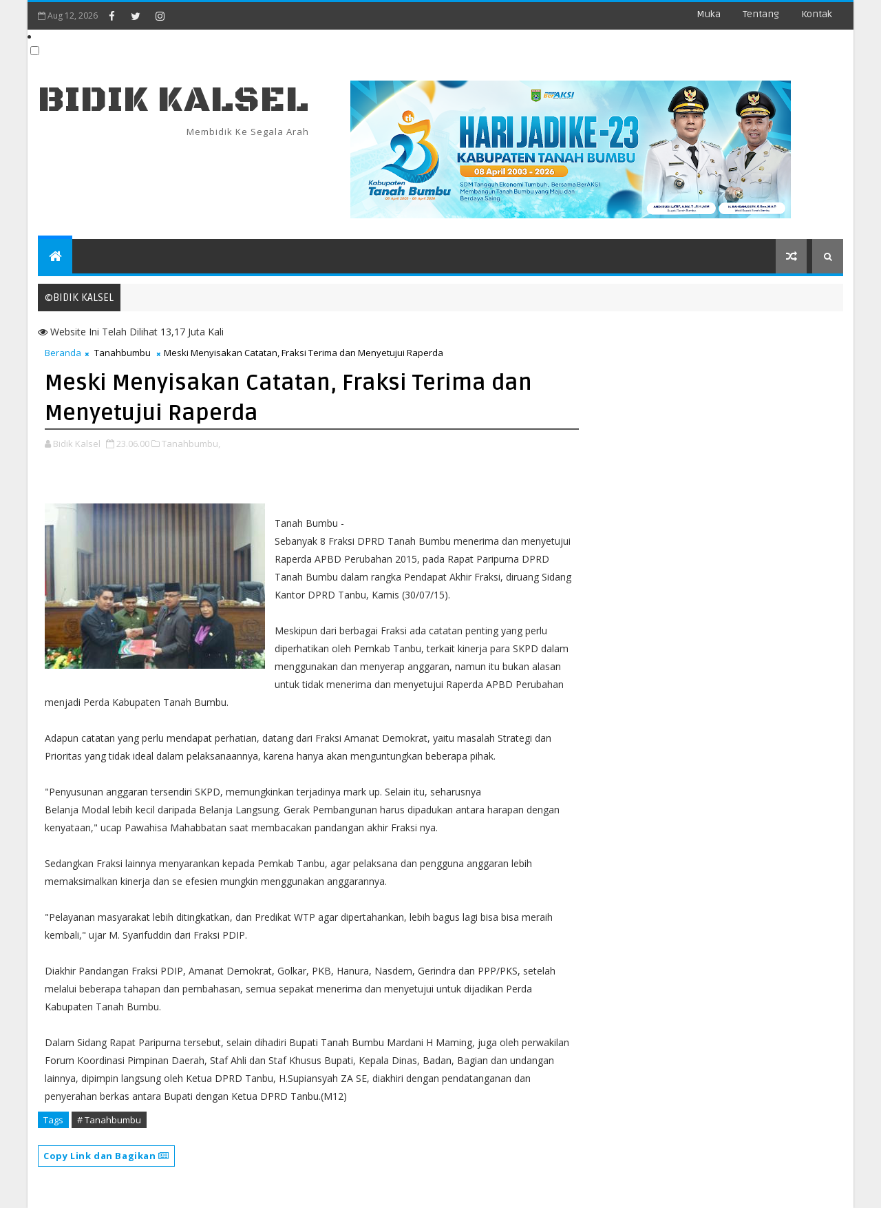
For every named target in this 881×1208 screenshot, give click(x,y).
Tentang (761, 14)
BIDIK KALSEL (173, 100)
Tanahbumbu (122, 352)
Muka (709, 14)
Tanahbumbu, (191, 443)
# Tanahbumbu (109, 1120)
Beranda (63, 352)
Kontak (816, 14)
